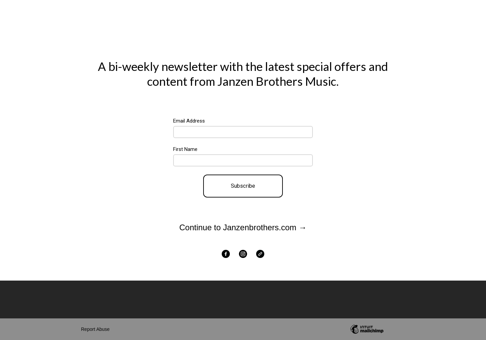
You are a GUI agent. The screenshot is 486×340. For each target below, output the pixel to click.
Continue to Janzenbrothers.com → (243, 227)
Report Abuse (95, 329)
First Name (185, 149)
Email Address (189, 121)
